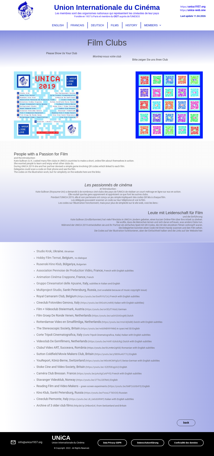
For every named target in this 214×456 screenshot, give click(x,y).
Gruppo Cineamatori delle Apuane (58, 283)
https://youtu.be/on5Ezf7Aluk (101, 309)
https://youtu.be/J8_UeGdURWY (86, 399)
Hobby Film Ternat (48, 257)
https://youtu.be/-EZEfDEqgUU (102, 367)
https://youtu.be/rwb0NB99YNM (98, 328)
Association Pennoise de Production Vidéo (64, 270)
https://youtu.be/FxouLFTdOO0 (101, 392)
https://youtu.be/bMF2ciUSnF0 (125, 386)
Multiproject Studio (49, 290)
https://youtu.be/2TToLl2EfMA (93, 380)
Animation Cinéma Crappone (55, 277)
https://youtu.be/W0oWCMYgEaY (103, 360)
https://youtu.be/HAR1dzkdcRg (105, 341)
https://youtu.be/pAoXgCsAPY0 (94, 373)
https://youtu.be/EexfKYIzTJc (93, 296)
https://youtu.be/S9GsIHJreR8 (97, 302)
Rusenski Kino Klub (49, 264)
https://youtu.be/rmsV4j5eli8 (117, 322)
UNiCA (61, 437)
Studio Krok (44, 251)
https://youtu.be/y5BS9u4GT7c (111, 354)
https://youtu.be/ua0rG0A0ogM (109, 315)
